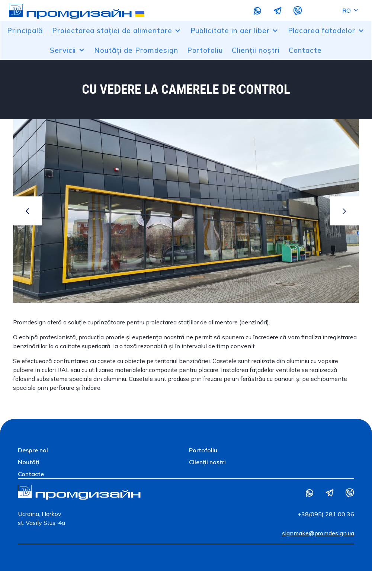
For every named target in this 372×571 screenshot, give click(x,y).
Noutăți (28, 462)
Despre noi (33, 450)
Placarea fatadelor (326, 30)
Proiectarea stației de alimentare (117, 30)
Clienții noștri (255, 50)
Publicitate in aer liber (234, 30)
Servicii (68, 50)
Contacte (305, 50)
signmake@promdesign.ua (318, 533)
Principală (25, 30)
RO (350, 10)
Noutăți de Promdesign (136, 50)
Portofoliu (205, 50)
